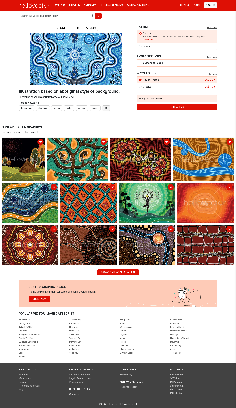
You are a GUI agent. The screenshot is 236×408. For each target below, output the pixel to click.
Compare (213, 74)
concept (82, 108)
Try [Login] (75, 27)
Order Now (39, 298)
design (95, 108)
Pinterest (176, 382)
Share (91, 27)
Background (26, 108)
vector (69, 108)
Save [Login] (61, 27)
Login (196, 5)
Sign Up (210, 5)
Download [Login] (177, 107)
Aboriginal (42, 108)
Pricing (184, 5)
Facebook (176, 374)
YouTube (176, 389)
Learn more (148, 39)
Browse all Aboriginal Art (118, 272)
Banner (57, 108)
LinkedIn (176, 393)
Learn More (212, 27)
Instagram (177, 385)
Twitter (175, 378)
